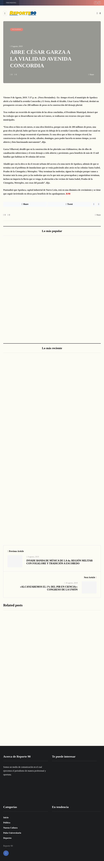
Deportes (7, 838)
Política (6, 822)
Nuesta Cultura (10, 828)
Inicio (6, 817)
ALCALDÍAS (16, 29)
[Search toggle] (100, 13)
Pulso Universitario (12, 833)
